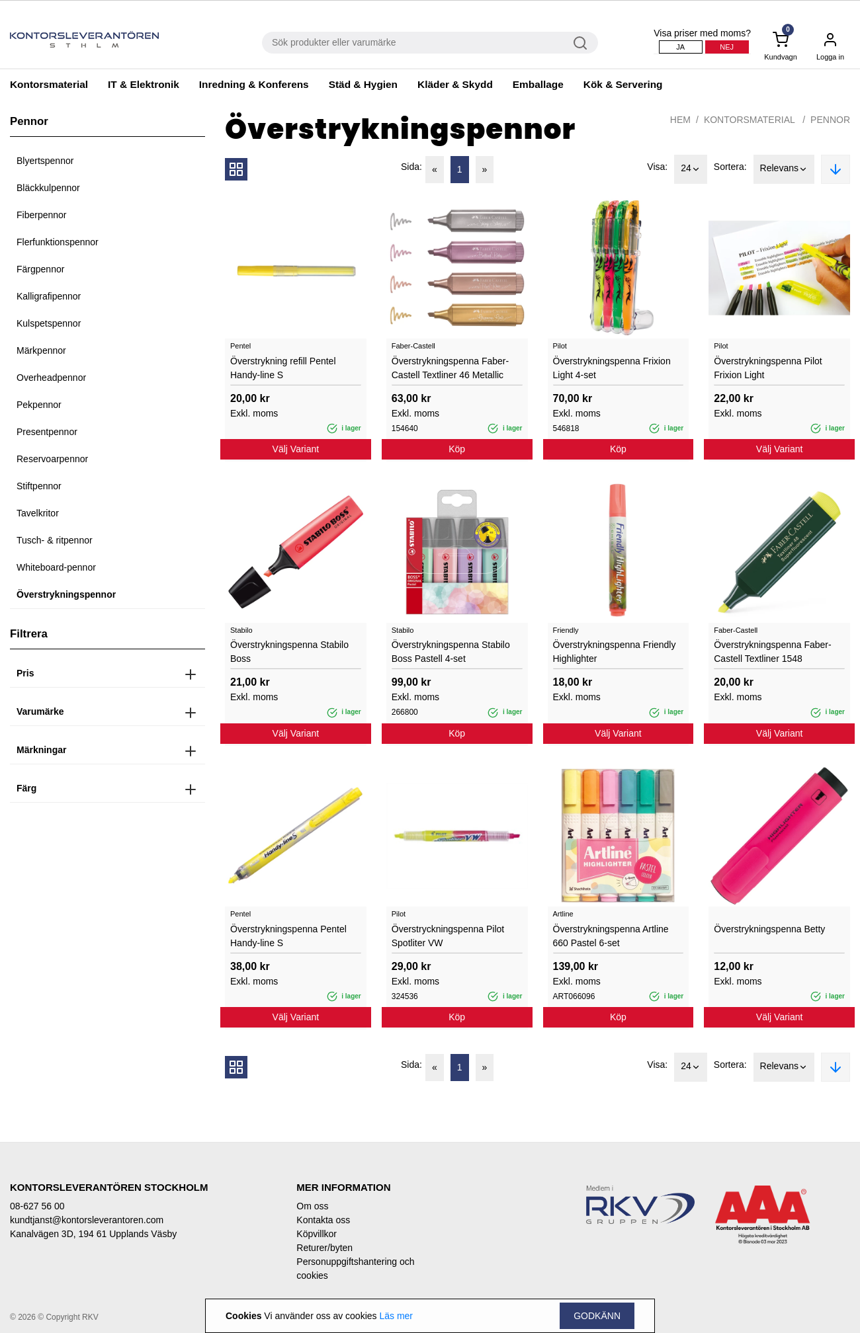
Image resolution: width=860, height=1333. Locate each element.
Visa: (657, 166)
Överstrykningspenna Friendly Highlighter (614, 651)
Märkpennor (41, 350)
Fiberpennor (42, 215)
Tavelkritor (38, 513)
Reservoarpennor (52, 459)
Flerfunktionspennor (58, 242)
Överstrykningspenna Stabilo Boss (289, 651)
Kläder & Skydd (455, 84)
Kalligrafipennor (49, 296)
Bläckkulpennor (48, 187)
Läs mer (396, 1316)
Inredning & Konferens (254, 84)
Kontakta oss (323, 1220)
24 (691, 169)
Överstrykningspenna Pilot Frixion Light (768, 368)
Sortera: (730, 166)
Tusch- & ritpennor (55, 540)
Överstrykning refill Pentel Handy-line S (283, 368)
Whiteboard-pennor (56, 567)
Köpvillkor (316, 1234)
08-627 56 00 (37, 1206)
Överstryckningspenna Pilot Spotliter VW (448, 936)
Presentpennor (47, 431)
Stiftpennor (39, 486)
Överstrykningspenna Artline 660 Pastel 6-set (611, 936)
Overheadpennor (51, 377)
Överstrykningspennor (66, 594)
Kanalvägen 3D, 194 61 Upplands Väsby (93, 1234)
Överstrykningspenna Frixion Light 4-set (612, 368)
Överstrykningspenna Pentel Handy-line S (288, 936)
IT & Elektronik (143, 84)
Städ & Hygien (363, 84)
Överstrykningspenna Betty (769, 929)
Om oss (312, 1206)
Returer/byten (324, 1247)
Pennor (830, 119)
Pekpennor (39, 404)
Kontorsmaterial (49, 84)
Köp (457, 449)
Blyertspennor (45, 160)
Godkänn (597, 1316)
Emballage (538, 84)
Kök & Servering (623, 84)
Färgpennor (40, 269)
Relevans (784, 169)
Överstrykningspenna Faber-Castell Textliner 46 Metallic (450, 368)
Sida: (411, 166)
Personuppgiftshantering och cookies (355, 1268)
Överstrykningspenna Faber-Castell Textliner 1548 (772, 651)
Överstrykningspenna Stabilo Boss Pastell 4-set (451, 651)
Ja (680, 47)
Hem (680, 119)
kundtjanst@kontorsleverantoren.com (86, 1220)
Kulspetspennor (49, 323)
